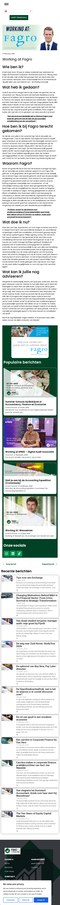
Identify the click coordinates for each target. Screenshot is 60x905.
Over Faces (9, 871)
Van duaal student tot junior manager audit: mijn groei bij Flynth (36, 622)
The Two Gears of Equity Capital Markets (33, 815)
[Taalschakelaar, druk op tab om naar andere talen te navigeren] (18, 11)
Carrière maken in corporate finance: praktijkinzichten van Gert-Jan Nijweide (36, 765)
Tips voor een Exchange (29, 577)
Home (7, 863)
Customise (11, 900)
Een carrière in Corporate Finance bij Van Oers (36, 741)
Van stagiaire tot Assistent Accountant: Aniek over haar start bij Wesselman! (36, 793)
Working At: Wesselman (19, 530)
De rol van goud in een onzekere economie (33, 718)
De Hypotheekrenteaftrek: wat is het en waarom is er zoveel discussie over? (36, 692)
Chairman (9, 455)
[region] (25, 892)
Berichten (8, 867)
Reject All (26, 900)
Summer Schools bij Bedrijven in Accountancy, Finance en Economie (25, 403)
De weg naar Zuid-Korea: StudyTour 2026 (35, 645)
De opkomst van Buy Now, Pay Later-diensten (36, 667)
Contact (34, 867)
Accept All (41, 900)
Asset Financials (11, 407)
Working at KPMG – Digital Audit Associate (29, 451)
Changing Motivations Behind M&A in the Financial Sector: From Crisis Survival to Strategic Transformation (37, 598)
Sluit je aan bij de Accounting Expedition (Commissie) (28, 482)
